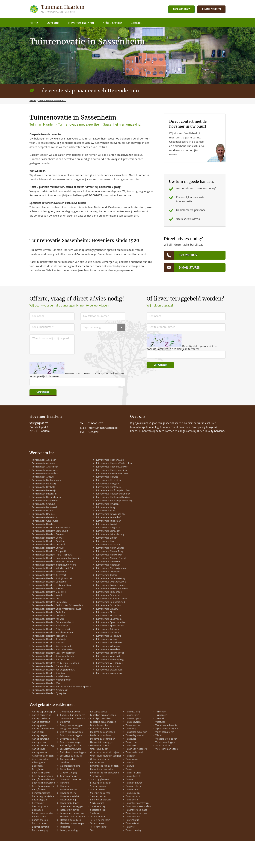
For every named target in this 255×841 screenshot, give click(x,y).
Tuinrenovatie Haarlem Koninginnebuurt (52, 579)
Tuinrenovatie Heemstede (108, 480)
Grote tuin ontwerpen (70, 780)
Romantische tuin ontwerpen (104, 773)
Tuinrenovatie (132, 820)
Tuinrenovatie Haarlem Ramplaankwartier (53, 633)
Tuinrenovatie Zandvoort (108, 667)
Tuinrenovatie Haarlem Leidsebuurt (49, 582)
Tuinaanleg (131, 729)
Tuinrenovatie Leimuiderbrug (110, 534)
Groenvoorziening (69, 776)
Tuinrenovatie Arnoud (43, 477)
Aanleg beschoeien (41, 719)
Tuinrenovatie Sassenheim (109, 606)
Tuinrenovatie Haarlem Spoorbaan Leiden (53, 656)
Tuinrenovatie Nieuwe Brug (109, 551)
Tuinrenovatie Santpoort (108, 595)
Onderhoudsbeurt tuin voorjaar (105, 756)
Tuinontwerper (133, 817)
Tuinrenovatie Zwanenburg (109, 673)
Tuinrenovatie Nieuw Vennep (110, 548)
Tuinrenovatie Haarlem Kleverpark (49, 575)
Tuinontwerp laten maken (138, 807)
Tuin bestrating (133, 712)
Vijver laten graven (164, 732)
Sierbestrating (97, 803)
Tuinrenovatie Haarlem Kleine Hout (49, 572)
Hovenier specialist (69, 797)
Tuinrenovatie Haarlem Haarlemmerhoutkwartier (56, 558)
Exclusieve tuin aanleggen (73, 752)
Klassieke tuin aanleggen (72, 817)
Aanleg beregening (41, 715)
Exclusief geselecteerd (71, 746)
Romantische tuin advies (102, 769)
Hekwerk (64, 783)
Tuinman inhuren (134, 783)
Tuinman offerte (133, 786)
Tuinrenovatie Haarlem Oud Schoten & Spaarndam (57, 606)
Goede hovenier (68, 769)
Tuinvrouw (160, 712)
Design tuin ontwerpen (71, 732)
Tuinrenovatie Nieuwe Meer (109, 555)
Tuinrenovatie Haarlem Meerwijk (48, 589)
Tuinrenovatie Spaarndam (108, 619)
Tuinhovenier (132, 759)
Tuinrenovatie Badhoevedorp (46, 480)
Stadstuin (94, 813)
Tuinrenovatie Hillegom (107, 484)
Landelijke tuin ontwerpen (103, 722)
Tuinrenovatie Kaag (105, 507)
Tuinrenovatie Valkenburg (108, 636)
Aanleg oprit (38, 732)
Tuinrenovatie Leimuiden (108, 531)
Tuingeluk (130, 756)
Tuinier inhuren (133, 773)
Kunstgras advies (98, 712)
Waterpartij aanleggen (166, 749)
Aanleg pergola (39, 735)
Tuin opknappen (133, 719)
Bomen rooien (39, 817)
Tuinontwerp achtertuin (137, 803)
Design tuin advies (69, 729)
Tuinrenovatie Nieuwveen (108, 562)
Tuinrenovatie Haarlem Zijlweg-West (50, 694)
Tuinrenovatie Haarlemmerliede (112, 470)
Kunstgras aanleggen (70, 830)
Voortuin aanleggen (165, 742)
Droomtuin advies (69, 739)
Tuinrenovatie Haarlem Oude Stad (49, 612)
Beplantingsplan (40, 800)
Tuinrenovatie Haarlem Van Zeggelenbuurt (53, 670)
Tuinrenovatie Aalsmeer (44, 460)
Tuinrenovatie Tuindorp (107, 629)
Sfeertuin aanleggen (100, 793)
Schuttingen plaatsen (100, 783)
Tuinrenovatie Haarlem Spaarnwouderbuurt (53, 653)
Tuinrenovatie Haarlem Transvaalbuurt (51, 667)
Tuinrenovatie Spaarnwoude (110, 626)
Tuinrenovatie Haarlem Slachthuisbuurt (51, 646)
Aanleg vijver (38, 749)
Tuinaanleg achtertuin (136, 732)
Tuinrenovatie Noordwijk (108, 565)
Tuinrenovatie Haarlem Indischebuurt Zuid (53, 568)
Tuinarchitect (132, 742)
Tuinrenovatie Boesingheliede (46, 497)
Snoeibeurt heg (97, 807)
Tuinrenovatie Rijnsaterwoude (110, 585)
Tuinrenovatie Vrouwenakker (110, 653)
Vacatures (160, 722)
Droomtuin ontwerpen (71, 742)
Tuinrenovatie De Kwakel (44, 507)
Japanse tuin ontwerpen (72, 813)
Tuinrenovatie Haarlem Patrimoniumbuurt (53, 622)
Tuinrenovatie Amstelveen (45, 470)
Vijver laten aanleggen (166, 729)
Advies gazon (38, 763)
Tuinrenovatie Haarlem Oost (46, 599)
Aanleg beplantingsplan (43, 712)
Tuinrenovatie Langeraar (108, 528)
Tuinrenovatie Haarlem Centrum (48, 534)
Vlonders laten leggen (166, 739)
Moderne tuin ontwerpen (102, 739)
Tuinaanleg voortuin (135, 735)
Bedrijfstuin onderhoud (43, 780)
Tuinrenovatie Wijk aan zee (109, 663)
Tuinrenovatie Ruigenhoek (108, 592)
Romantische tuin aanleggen (104, 766)
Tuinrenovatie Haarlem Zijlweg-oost (49, 690)
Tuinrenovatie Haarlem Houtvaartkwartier (53, 562)
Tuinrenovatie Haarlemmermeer (112, 474)
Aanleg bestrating (41, 722)
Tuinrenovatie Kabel (105, 511)
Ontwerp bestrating (99, 759)
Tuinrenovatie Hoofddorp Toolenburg (114, 501)
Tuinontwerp (132, 800)
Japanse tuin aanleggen (71, 807)
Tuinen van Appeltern (136, 749)
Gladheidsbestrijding (70, 766)
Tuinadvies (131, 739)
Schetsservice (97, 776)
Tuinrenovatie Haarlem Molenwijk (49, 592)
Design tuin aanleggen (71, 725)
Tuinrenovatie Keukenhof (108, 518)
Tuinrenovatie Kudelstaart (108, 521)
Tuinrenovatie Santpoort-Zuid (110, 602)
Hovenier (64, 786)
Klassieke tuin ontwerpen (72, 823)
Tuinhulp (130, 766)
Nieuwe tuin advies (99, 746)
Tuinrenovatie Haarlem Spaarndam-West (52, 650)
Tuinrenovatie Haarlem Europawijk (49, 551)
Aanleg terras (39, 742)
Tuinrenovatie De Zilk (42, 511)
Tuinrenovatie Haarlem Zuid (110, 460)
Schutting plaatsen (99, 780)
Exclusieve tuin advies (71, 756)
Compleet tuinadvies (70, 712)
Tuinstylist (130, 827)
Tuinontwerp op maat (136, 810)
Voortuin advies (163, 746)
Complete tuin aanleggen (72, 715)
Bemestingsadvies (41, 793)
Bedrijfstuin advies (41, 773)
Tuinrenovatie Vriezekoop (108, 650)
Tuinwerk (159, 719)
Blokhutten (37, 810)
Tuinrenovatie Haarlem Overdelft (48, 616)
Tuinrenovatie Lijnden (106, 538)
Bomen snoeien (40, 820)
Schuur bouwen (98, 786)
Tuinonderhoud (133, 797)
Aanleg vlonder (39, 752)
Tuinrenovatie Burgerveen (45, 501)
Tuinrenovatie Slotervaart (108, 616)
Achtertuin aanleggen (43, 756)
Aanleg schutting (40, 739)
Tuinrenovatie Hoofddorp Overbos (113, 497)
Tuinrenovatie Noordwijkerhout (111, 568)
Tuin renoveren (133, 722)
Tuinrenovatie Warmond (108, 656)
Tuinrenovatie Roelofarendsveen (112, 589)
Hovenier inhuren (68, 790)
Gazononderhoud (68, 759)
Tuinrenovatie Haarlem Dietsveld (48, 545)
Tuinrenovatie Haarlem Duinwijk (48, 548)
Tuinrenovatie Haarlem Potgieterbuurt (51, 629)
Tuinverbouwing (133, 830)
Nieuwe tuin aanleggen (101, 742)
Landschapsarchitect (100, 729)
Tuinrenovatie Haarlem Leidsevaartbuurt (52, 585)
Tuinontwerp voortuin (136, 813)
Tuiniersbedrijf (133, 776)
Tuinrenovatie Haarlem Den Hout (48, 541)
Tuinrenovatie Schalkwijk (108, 609)
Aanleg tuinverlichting (43, 746)
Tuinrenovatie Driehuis (43, 514)
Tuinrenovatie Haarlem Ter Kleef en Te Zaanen (55, 663)
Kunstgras (65, 827)
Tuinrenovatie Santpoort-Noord (111, 599)
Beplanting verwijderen (43, 797)
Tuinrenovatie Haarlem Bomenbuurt (50, 531)
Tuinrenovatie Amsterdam (45, 474)
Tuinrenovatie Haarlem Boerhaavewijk (51, 528)
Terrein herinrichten (100, 820)
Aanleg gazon (39, 725)
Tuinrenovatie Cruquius (43, 504)
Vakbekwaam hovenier (166, 725)
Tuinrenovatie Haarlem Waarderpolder (51, 680)
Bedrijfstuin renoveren (43, 786)
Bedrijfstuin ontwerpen (43, 783)
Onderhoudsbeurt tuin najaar (104, 752)
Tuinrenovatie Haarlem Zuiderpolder (114, 463)
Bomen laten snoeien (42, 813)
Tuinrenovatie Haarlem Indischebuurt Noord (54, 565)
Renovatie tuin (97, 763)
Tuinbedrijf (131, 746)
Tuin (92, 830)
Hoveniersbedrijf (68, 800)
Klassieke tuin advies (70, 820)
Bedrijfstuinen (39, 790)
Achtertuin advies (40, 759)
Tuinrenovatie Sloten (106, 612)
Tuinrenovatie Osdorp (106, 575)
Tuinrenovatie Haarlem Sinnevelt (48, 643)
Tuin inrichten (132, 715)
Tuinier (129, 769)
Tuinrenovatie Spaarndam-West (111, 622)
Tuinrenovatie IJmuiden (107, 504)
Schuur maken (97, 790)
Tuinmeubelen (133, 793)
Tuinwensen (161, 715)
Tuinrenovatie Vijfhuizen (108, 646)
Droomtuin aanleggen (71, 735)
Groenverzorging (68, 773)
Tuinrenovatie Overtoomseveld (111, 582)
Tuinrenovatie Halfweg (107, 477)
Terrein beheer (97, 817)
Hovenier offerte (68, 793)
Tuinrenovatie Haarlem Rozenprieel (49, 636)
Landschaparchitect (99, 725)
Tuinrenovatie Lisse (105, 541)
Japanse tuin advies (69, 810)
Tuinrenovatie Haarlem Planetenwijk (50, 626)
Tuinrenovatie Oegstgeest (108, 572)
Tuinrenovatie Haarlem (43, 524)
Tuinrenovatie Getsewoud (44, 518)
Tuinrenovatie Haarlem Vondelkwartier (51, 677)
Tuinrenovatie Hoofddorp (108, 487)
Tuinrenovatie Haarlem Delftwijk (48, 538)
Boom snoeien (39, 823)
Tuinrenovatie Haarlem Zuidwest (112, 467)
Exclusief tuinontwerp (70, 749)
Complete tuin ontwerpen (72, 719)
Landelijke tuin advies (101, 719)
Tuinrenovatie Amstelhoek (45, 467)
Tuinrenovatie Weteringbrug (110, 660)
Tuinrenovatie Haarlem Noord (47, 595)
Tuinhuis (130, 763)
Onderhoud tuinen (99, 749)
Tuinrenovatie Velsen (106, 639)
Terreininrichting (98, 827)
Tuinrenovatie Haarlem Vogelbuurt (49, 673)
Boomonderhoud (40, 827)
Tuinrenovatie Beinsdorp (44, 484)
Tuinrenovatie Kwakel (106, 524)
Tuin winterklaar (133, 725)
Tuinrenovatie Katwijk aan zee (111, 514)
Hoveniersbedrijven (69, 803)
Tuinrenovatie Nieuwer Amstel (111, 558)
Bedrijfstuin (37, 769)
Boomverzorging (40, 830)
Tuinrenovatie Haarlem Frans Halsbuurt (52, 555)
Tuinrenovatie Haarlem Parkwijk (48, 619)
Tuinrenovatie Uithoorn (107, 633)
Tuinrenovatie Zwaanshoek (109, 670)
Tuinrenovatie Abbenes (43, 463)
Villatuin (159, 735)
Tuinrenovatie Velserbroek (109, 643)
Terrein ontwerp (98, 823)
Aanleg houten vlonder (43, 729)
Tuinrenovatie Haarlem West (46, 683)
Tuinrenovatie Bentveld (43, 487)
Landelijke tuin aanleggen (103, 715)
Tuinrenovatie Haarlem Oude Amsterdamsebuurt (56, 609)
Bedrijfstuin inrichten (42, 776)
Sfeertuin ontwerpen (100, 800)
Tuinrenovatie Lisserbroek (108, 545)
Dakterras (65, 722)
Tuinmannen (132, 790)
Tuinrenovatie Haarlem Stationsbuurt (50, 660)
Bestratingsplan (40, 807)
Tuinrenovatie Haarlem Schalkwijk (49, 639)
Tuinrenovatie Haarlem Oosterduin (49, 602)
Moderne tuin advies (100, 735)
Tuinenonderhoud (134, 752)
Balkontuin (37, 766)
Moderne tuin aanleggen (102, 732)
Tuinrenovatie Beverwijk (44, 491)
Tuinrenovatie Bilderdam (44, 494)
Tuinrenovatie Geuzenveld (45, 521)
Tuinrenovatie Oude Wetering (110, 579)
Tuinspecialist (132, 823)
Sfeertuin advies (98, 797)
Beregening (38, 803)
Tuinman (130, 780)
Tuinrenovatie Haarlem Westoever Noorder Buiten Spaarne (61, 687)
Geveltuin (64, 763)
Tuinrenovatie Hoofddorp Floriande (113, 494)
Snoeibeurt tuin (97, 810)
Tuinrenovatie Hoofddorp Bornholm (113, 491)
